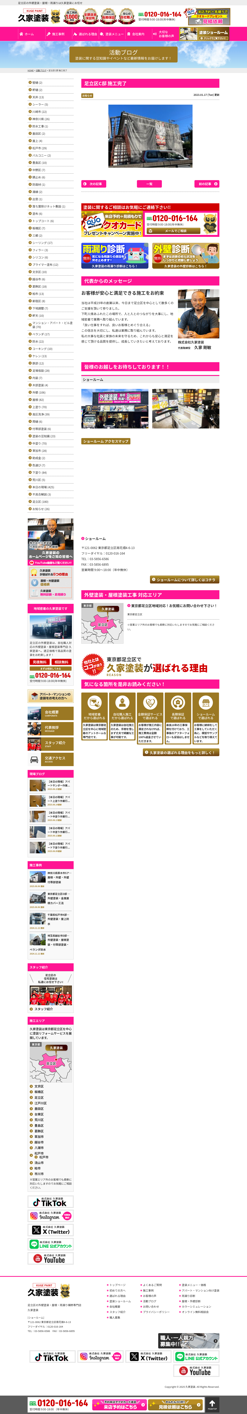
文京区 (39, 1086)
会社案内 (138, 34)
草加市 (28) (39, 451)
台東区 (39, 1114)
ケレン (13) (39, 356)
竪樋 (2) (37, 82)
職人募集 (115, 1317)
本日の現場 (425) (43, 487)
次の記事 (96, 183)
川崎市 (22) (39, 112)
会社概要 (115, 1306)
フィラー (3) (40, 250)
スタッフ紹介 (44, 1009)
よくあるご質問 (152, 1285)
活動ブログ (149, 1301)
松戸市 (39, 1153)
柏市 (38, 1168)
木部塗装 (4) (40, 385)
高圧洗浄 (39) (41, 414)
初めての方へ (118, 1290)
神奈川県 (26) (41, 119)
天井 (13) (38, 97)
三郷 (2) (37, 235)
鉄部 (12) (38, 363)
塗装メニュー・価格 (194, 1285)
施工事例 (58, 34)
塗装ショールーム (120, 1301)
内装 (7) (37, 378)
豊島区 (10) (39, 163)
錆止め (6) (38, 177)
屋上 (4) (37, 141)
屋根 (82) (38, 400)
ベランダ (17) (41, 334)
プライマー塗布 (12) (45, 265)
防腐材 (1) (38, 184)
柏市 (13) (38, 294)
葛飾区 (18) (39, 286)
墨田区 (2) (38, 133)
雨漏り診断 (188, 1296)
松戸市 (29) (39, 148)
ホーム (29, 34)
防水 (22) (38, 341)
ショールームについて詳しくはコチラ (186, 579)
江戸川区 (41, 1103)
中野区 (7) (38, 170)
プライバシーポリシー (156, 1312)
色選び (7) (38, 465)
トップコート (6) (43, 221)
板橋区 (39, 1092)
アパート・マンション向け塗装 (200, 1290)
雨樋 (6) (37, 421)
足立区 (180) (40, 502)
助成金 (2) (38, 458)
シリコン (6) (40, 257)
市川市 (39, 1174)
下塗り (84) (39, 472)
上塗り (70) (39, 407)
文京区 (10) (39, 272)
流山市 (39, 1163)
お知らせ (87, 95)
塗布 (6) (37, 214)
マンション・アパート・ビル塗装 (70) (52, 325)
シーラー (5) (40, 104)
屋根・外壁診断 (191, 1301)
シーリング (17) (42, 243)
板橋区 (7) (38, 228)
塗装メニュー (114, 34)
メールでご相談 (175, 230)
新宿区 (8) (38, 301)
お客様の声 (149, 1296)
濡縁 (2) (37, 192)
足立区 (39, 1097)
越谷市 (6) (38, 279)
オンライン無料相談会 (195, 1312)
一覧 (149, 183)
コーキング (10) (42, 349)
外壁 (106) (38, 392)
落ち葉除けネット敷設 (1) (48, 206)
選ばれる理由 (88, 34)
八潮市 (39, 1148)
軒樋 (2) (37, 90)
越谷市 (39, 1142)
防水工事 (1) (40, 126)
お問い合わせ (151, 1306)
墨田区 (39, 1108)
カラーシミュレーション (196, 1306)
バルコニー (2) (41, 155)
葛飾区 (39, 1131)
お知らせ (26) (41, 509)
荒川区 (39, 1120)
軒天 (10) (38, 315)
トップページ (118, 1285)
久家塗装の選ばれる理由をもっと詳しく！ (182, 752)
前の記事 (205, 183)
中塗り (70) (39, 443)
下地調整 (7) (40, 308)
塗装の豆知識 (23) (43, 436)
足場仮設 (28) (41, 370)
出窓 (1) (37, 199)
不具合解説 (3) (41, 494)
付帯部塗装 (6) (41, 429)
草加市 (39, 1136)
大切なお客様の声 (166, 34)
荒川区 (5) (38, 480)
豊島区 (39, 1125)
